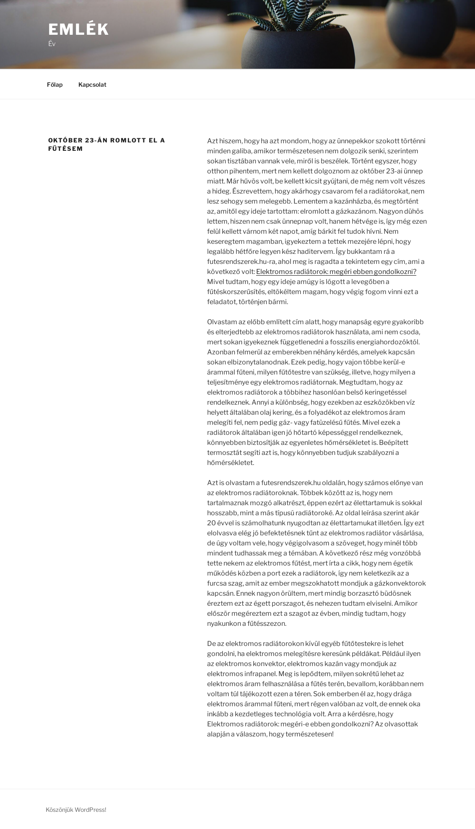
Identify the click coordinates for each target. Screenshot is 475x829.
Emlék (79, 29)
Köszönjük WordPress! (76, 809)
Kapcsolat (92, 84)
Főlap (54, 84)
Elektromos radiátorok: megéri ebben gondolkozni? (336, 272)
